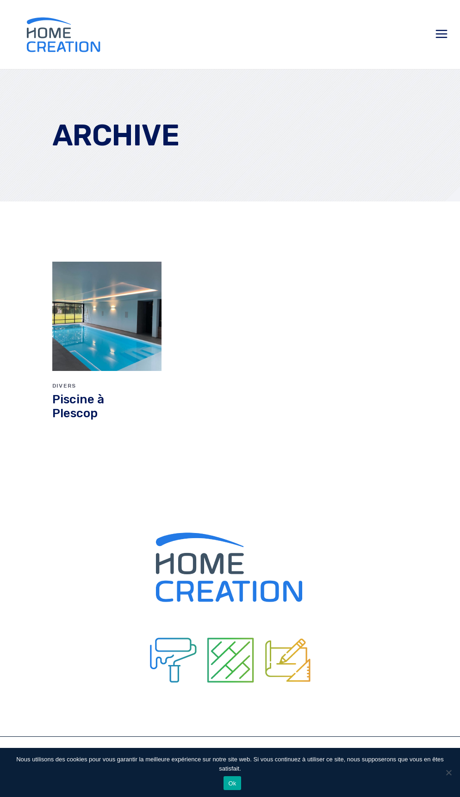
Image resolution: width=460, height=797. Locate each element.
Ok (232, 783)
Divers (64, 386)
